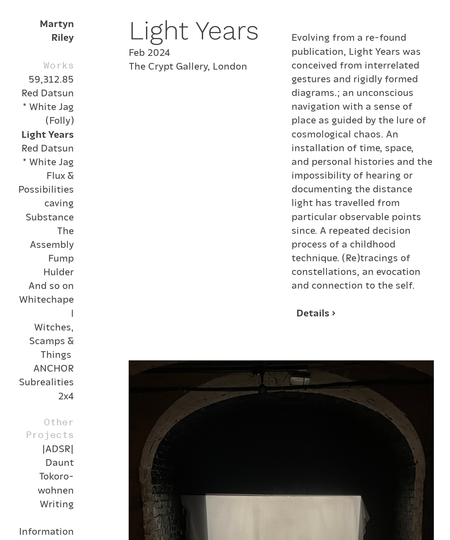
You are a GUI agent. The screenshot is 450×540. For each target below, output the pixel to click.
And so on (51, 284)
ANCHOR (53, 367)
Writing (57, 503)
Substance (50, 216)
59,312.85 (51, 78)
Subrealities (46, 381)
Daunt (59, 461)
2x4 (66, 395)
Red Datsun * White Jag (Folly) (47, 106)
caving (59, 202)
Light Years (47, 133)
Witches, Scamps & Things (51, 340)
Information (46, 530)
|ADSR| (58, 448)
